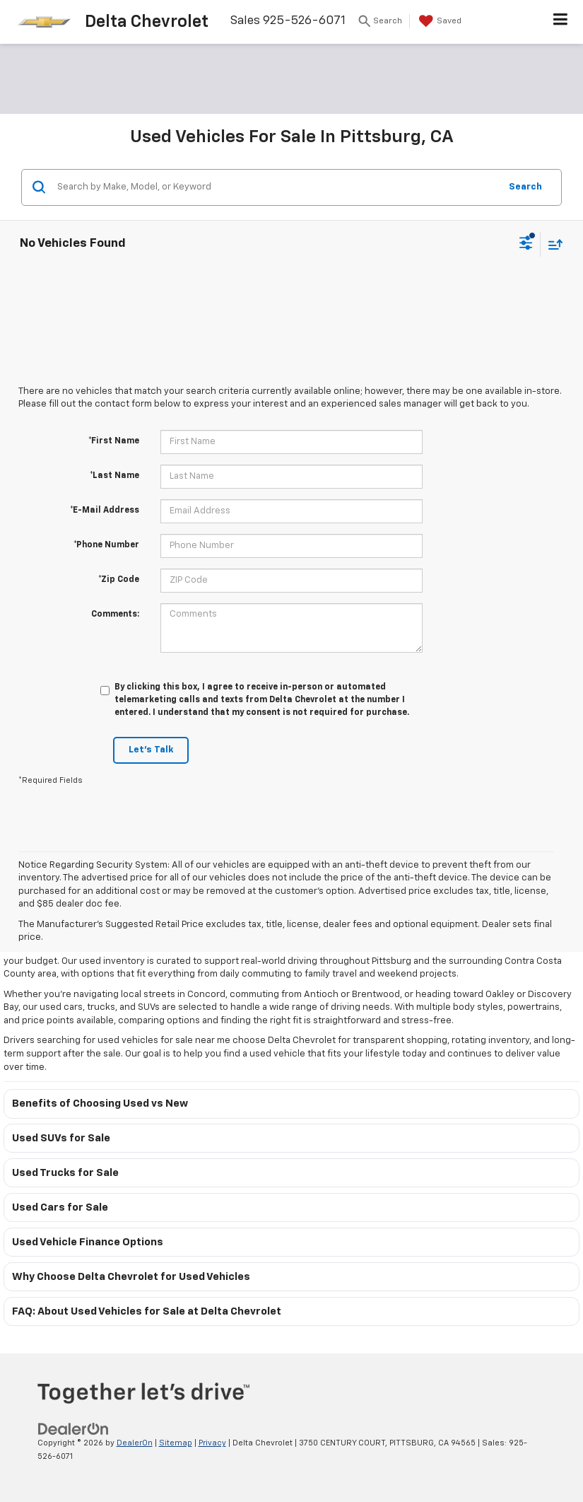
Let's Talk (151, 750)
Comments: (115, 614)
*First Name (113, 441)
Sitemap (175, 1443)
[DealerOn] (73, 1428)
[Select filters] (526, 245)
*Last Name (114, 476)
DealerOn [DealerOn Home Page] (135, 1443)
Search (525, 187)
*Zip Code (118, 580)
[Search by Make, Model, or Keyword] (276, 187)
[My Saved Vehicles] (438, 21)
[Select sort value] (552, 244)
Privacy (212, 1443)
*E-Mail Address (104, 510)
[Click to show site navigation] (560, 22)
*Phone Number (106, 545)
